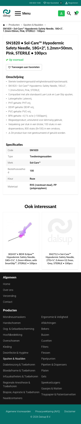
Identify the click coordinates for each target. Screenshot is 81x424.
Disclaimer (69, 411)
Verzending (9, 295)
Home (4, 25)
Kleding (7, 346)
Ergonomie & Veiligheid (54, 316)
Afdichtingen (48, 322)
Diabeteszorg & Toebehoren (19, 364)
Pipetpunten (48, 358)
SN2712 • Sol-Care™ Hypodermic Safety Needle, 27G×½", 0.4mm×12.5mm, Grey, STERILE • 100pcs (60, 259)
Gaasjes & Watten (51, 388)
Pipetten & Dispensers (54, 364)
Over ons (8, 289)
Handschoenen (12, 322)
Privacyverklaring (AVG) (47, 411)
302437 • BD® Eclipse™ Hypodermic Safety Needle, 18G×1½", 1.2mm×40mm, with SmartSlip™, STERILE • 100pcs (21, 259)
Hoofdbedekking (12, 334)
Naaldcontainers (12, 398)
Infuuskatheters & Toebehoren (20, 376)
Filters (44, 346)
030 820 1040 (35, 3)
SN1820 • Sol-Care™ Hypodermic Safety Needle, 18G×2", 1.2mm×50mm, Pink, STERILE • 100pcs (33, 30)
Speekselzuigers (50, 382)
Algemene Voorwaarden (18, 411)
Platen (45, 370)
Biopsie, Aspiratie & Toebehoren (21, 392)
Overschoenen (11, 340)
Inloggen (61, 13)
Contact (7, 301)
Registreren (73, 3)
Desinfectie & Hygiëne (15, 352)
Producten (14, 24)
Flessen (45, 352)
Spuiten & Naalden (33, 24)
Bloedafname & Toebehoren (19, 370)
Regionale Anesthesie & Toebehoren (16, 384)
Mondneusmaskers (14, 316)
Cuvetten (46, 340)
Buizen (45, 334)
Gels (43, 376)
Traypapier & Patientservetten (58, 394)
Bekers (45, 328)
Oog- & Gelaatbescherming (18, 328)
